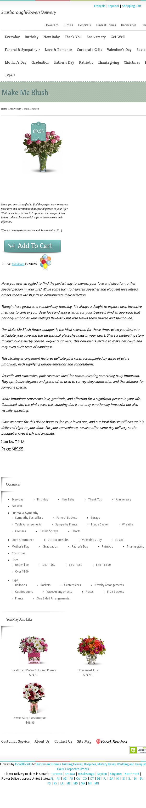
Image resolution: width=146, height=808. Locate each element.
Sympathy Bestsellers (29, 517)
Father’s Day (64, 62)
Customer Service (15, 741)
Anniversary (96, 36)
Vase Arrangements (59, 591)
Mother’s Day (16, 62)
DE (98, 778)
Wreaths (127, 524)
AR (71, 778)
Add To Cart (35, 245)
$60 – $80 (75, 565)
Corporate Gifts (89, 49)
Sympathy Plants (66, 524)
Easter (119, 540)
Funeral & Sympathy (22, 49)
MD (75, 783)
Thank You (73, 36)
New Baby (51, 36)
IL (129, 778)
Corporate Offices (77, 769)
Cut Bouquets (24, 591)
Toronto (56, 774)
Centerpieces (72, 585)
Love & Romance (58, 49)
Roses (90, 591)
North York (132, 774)
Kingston (116, 774)
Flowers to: (52, 25)
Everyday (12, 36)
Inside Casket (99, 524)
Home (4, 108)
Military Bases (106, 764)
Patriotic (86, 62)
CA (78, 778)
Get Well (118, 36)
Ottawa (70, 774)
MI (89, 783)
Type (10, 75)
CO (85, 778)
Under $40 (22, 565)
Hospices (90, 764)
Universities (128, 25)
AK (58, 778)
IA (141, 778)
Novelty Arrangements (109, 585)
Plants (19, 598)
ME (68, 783)
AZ (65, 778)
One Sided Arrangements (53, 598)
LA (61, 783)
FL (104, 778)
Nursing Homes (72, 764)
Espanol (113, 6)
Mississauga (86, 774)
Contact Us (63, 741)
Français (99, 6)
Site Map (84, 741)
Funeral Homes (106, 25)
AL (52, 778)
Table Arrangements (28, 524)
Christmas (132, 62)
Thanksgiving (108, 62)
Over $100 (22, 571)
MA (83, 783)
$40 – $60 (49, 565)
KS (49, 783)
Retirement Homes (49, 764)
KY (55, 783)
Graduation (40, 62)
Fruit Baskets (115, 591)
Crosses (20, 531)
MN (97, 783)
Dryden (102, 774)
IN (135, 778)
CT (92, 778)
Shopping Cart (131, 6)
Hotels (69, 25)
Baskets (45, 585)
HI (117, 778)
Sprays (95, 517)
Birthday (32, 36)
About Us (42, 741)
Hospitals (84, 25)
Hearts (76, 531)
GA (111, 778)
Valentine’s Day (119, 49)
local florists (23, 764)
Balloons (21, 585)
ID (123, 778)
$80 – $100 (103, 565)
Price (15, 560)
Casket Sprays (48, 531)
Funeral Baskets (66, 517)
